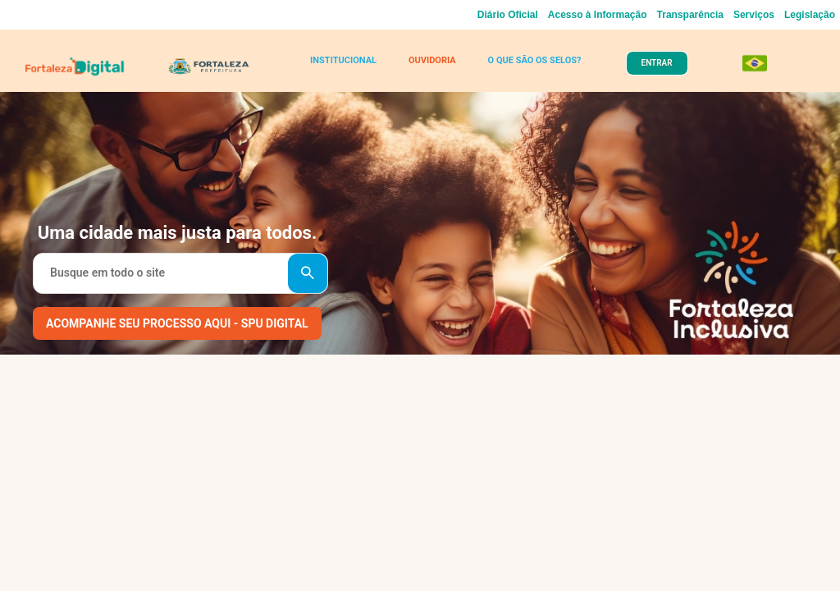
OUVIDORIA (432, 60)
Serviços (753, 15)
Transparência (690, 15)
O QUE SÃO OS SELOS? (535, 60)
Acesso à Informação (597, 15)
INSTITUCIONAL (343, 60)
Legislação (809, 15)
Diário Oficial (507, 15)
